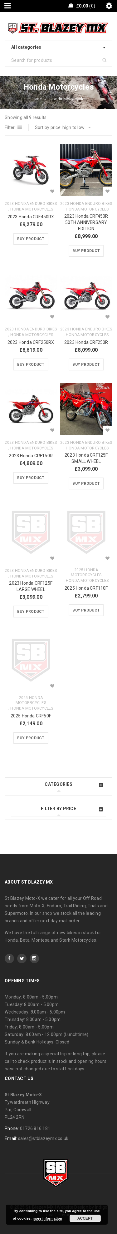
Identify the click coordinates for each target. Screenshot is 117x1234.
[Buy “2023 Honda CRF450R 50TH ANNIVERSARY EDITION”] (86, 251)
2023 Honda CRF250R (86, 342)
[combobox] (58, 47)
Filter (10, 127)
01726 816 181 (35, 1128)
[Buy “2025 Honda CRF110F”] (86, 610)
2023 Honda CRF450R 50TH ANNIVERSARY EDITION (86, 222)
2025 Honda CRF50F (31, 715)
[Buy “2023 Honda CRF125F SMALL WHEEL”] (86, 483)
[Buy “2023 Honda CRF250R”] (86, 364)
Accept (85, 1218)
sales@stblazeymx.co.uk (43, 1138)
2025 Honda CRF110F (86, 588)
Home (36, 99)
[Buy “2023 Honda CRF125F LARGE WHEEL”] (30, 611)
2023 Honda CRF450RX (30, 216)
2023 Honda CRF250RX (30, 342)
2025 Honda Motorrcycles (86, 572)
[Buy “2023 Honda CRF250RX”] (30, 364)
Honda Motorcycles (31, 209)
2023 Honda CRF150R (31, 455)
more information (47, 1218)
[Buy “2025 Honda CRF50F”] (30, 738)
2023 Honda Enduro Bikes (31, 203)
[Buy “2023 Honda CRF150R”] (30, 478)
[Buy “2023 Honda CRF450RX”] (30, 239)
